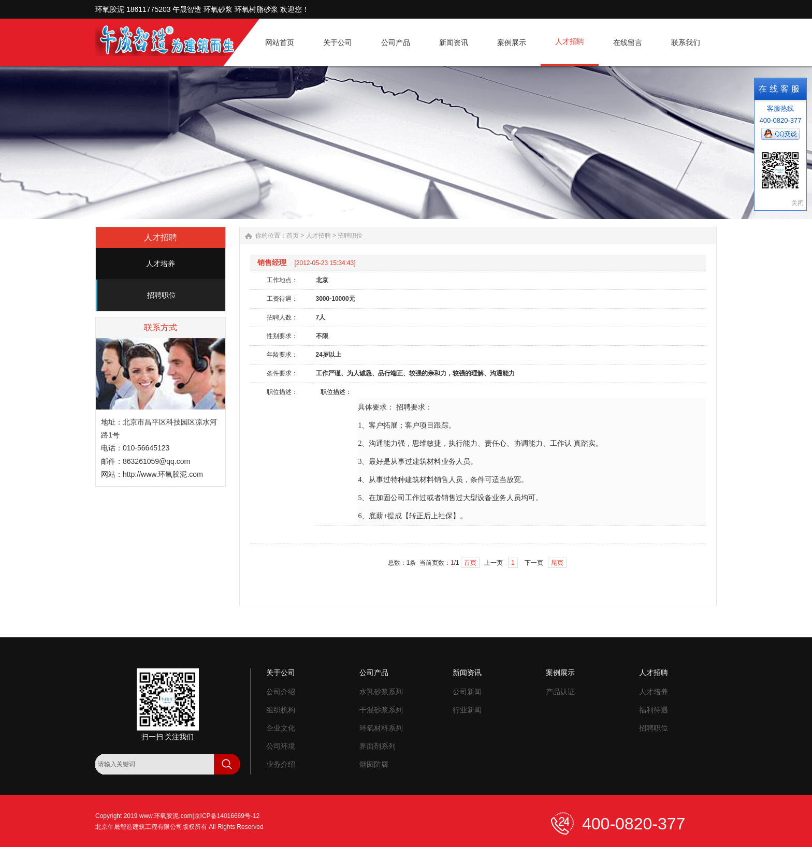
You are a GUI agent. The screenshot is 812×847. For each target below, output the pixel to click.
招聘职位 (161, 295)
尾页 (557, 562)
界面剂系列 (377, 746)
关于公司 (280, 672)
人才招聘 (318, 235)
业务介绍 (280, 764)
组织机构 (280, 710)
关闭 (797, 203)
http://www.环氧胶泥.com (163, 474)
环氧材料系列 (381, 728)
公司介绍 (280, 692)
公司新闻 (467, 692)
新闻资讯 (467, 672)
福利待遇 (653, 710)
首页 (292, 235)
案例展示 (560, 672)
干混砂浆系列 (381, 710)
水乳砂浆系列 (381, 692)
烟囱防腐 (373, 764)
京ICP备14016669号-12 (227, 816)
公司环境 (280, 746)
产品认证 (560, 692)
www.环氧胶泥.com (166, 816)
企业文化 (280, 728)
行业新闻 (467, 710)
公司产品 (373, 672)
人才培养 (160, 263)
